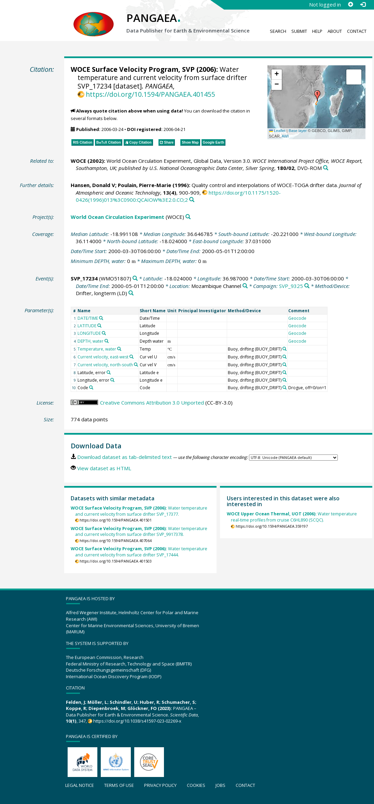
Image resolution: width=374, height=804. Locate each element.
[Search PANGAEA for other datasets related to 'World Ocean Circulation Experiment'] (188, 217)
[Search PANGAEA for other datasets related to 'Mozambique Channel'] (245, 286)
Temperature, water (97, 349)
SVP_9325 (291, 285)
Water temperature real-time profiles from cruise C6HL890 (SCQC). (292, 517)
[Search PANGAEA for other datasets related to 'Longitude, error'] (112, 380)
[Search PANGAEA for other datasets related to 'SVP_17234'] (135, 278)
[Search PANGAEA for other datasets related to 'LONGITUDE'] (104, 333)
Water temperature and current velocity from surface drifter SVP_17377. (139, 511)
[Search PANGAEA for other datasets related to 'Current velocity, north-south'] (136, 365)
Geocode (297, 318)
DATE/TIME (88, 318)
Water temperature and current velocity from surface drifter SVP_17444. (139, 552)
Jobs (220, 785)
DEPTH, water (90, 341)
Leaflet (277, 131)
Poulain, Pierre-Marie (144, 185)
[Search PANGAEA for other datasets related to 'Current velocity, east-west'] (131, 357)
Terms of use (119, 785)
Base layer (298, 131)
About (335, 31)
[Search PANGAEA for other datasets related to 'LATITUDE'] (99, 326)
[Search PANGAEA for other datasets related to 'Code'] (91, 387)
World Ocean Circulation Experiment (117, 216)
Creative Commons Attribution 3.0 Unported (152, 402)
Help (317, 31)
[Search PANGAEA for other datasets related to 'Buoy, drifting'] (284, 349)
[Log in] (363, 4)
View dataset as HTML (104, 468)
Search (278, 31)
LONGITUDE (89, 333)
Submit (299, 31)
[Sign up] (350, 4)
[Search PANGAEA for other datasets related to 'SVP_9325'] (306, 286)
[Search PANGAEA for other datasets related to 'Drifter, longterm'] (131, 293)
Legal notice (79, 785)
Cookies (196, 785)
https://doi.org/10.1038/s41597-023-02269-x (137, 721)
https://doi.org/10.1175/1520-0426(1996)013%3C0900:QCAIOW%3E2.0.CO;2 (178, 196)
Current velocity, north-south (105, 365)
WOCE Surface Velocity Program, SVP (133, 69)
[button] (317, 95)
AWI (285, 136)
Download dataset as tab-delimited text (124, 456)
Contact (356, 31)
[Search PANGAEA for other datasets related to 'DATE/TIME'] (101, 318)
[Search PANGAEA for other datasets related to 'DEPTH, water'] (107, 341)
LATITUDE (87, 326)
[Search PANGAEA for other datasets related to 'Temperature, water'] (119, 349)
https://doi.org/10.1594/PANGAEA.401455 (150, 94)
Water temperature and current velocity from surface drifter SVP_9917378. (139, 532)
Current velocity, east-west (103, 357)
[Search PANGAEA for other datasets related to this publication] (325, 168)
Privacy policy (160, 785)
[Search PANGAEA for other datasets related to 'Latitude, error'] (109, 372)
